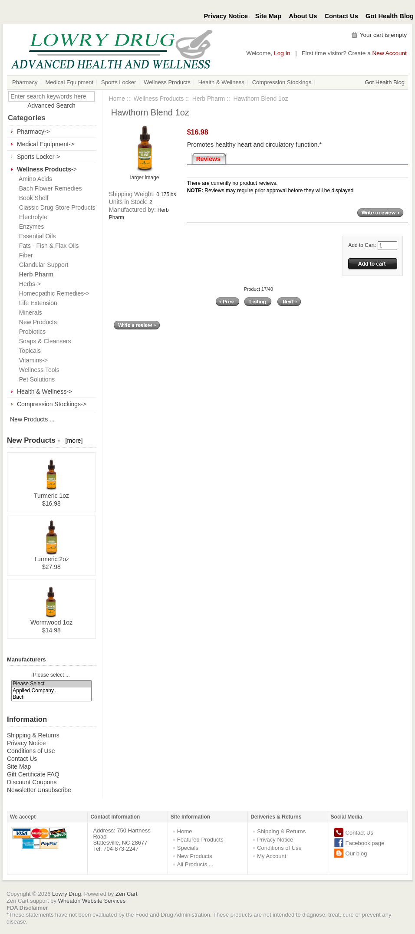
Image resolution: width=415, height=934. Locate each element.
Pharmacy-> (33, 131)
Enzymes (30, 226)
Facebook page (365, 843)
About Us (303, 16)
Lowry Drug (66, 894)
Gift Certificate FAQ (33, 774)
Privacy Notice (226, 16)
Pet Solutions (35, 379)
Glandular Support (42, 264)
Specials (187, 848)
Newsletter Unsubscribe (39, 789)
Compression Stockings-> (51, 404)
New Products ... (32, 419)
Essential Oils (36, 236)
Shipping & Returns (33, 735)
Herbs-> (28, 283)
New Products (36, 322)
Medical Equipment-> (45, 144)
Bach (51, 697)
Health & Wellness (221, 82)
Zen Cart (126, 894)
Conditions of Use (31, 750)
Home (117, 98)
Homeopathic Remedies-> (52, 293)
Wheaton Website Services (92, 901)
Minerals (29, 312)
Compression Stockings (282, 82)
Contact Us (342, 16)
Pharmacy (25, 82)
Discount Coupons (31, 782)
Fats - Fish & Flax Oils (47, 245)
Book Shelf (32, 197)
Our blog (356, 853)
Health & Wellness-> (44, 391)
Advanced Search (51, 105)
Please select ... (51, 675)
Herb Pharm (208, 98)
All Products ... (195, 864)
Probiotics (31, 331)
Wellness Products (167, 82)
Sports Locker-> (38, 156)
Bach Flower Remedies (49, 188)
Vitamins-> (32, 360)
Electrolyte (31, 217)
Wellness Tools (37, 369)
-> (47, 169)
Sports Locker (118, 82)
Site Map (268, 16)
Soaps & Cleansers (43, 341)
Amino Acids (34, 178)
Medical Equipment (70, 82)
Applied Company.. (51, 690)
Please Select (51, 684)
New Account (389, 53)
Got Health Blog (390, 16)
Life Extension (36, 302)
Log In (282, 53)
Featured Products (200, 839)
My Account (271, 856)
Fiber (24, 255)
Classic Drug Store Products (56, 207)
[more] (72, 440)
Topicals (28, 350)
